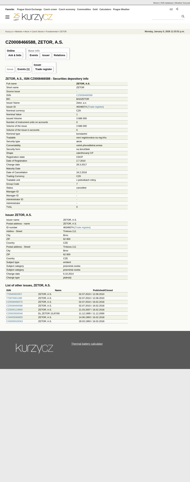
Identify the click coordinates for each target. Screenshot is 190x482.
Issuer (46, 55)
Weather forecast (182, 3)
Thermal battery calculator (87, 343)
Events (34, 55)
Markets (18, 31)
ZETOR (63, 31)
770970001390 (14, 298)
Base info (34, 50)
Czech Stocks (37, 31)
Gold (95, 9)
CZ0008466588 (84, 95)
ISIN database (167, 3)
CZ (171, 9)
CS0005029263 (14, 321)
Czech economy (67, 9)
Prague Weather (121, 9)
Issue (10, 69)
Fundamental (52, 31)
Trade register (43, 69)
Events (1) (24, 69)
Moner (156, 3)
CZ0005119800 (14, 309)
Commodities (84, 9)
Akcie (26, 31)
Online (11, 50)
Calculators (105, 9)
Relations (59, 55)
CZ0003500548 (14, 313)
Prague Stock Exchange (29, 9)
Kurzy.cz (9, 31)
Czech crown (50, 9)
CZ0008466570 (14, 302)
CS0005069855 (14, 317)
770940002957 (14, 294)
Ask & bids (14, 55)
